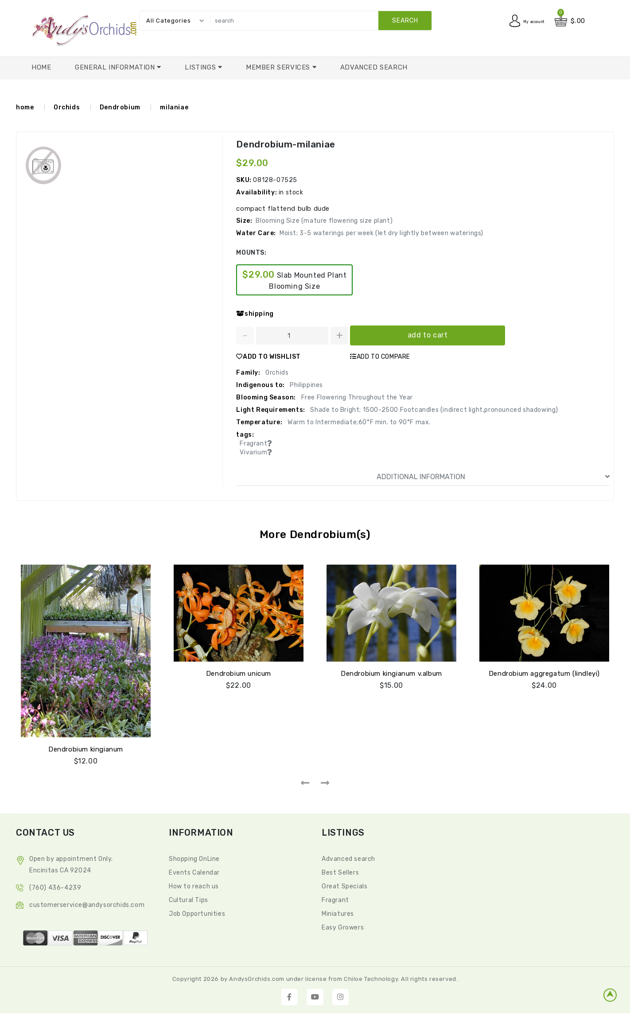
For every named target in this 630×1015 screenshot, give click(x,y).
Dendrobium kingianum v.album (391, 672)
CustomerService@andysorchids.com (86, 903)
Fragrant (335, 898)
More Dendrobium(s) (315, 534)
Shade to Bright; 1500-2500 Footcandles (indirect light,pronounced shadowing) (433, 410)
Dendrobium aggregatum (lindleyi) (544, 672)
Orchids (67, 107)
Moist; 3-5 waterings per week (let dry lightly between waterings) (381, 233)
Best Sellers (340, 871)
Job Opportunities (197, 912)
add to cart (428, 335)
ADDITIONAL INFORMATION (493, 477)
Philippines (305, 385)
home (25, 107)
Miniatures (338, 912)
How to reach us (194, 884)
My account (526, 21)
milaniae (174, 107)
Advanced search (348, 857)
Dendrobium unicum (238, 672)
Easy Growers (343, 926)
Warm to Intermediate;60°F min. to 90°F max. (358, 422)
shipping (254, 314)
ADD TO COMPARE (380, 356)
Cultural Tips (188, 898)
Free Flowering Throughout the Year (356, 397)
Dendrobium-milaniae (284, 144)
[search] (319, 20)
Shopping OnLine (194, 857)
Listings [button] (201, 67)
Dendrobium (120, 107)
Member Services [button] (279, 67)
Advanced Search (374, 67)
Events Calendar (194, 871)
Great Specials (344, 884)
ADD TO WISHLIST (268, 356)
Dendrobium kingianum (85, 748)
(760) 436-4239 (55, 886)
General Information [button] (116, 67)
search (405, 20)
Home (41, 67)
